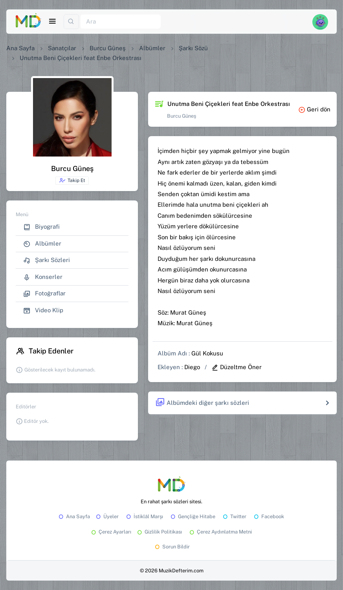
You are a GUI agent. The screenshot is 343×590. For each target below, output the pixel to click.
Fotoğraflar (44, 293)
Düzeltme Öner (236, 367)
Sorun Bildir (172, 547)
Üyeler (107, 516)
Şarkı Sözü (193, 48)
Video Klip (43, 310)
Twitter (234, 516)
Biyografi (41, 227)
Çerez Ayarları (110, 532)
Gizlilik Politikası (159, 532)
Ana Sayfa (20, 48)
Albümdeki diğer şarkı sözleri (202, 403)
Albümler (152, 48)
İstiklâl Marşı (144, 516)
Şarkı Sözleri (46, 260)
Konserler (42, 277)
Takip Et (72, 180)
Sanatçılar (62, 48)
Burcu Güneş (108, 48)
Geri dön (314, 109)
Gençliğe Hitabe (192, 516)
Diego (192, 367)
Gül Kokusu (207, 353)
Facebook (268, 516)
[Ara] (121, 22)
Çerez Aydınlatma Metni (220, 532)
